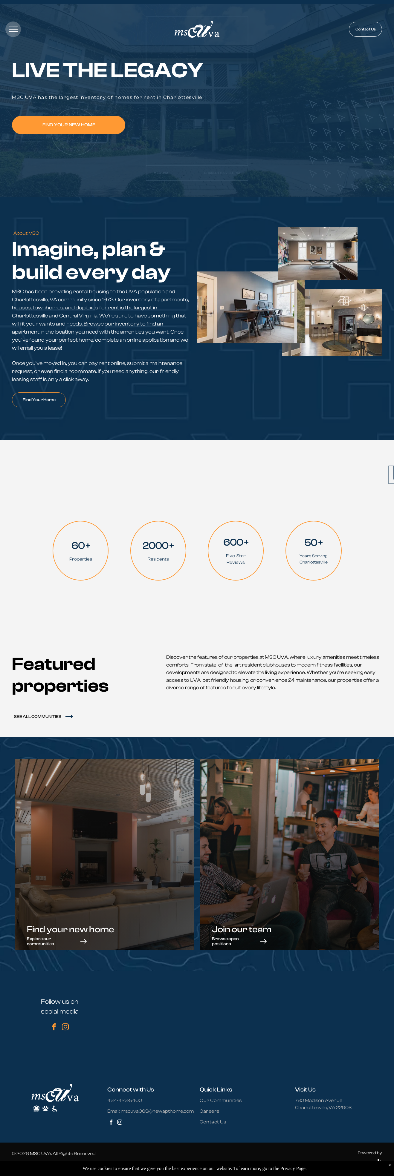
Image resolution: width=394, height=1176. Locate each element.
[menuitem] (224, 1100)
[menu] (13, 29)
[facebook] (54, 1028)
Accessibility (68, 1166)
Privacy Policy (42, 1166)
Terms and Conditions (101, 1166)
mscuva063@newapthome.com (157, 1111)
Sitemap (19, 1166)
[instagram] (65, 1028)
